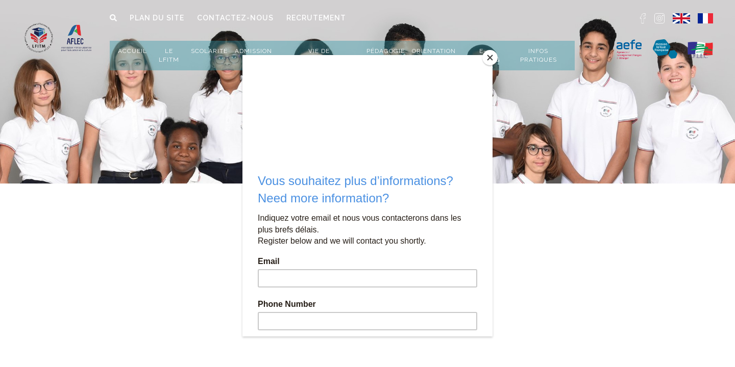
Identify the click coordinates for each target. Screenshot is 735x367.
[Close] (490, 57)
